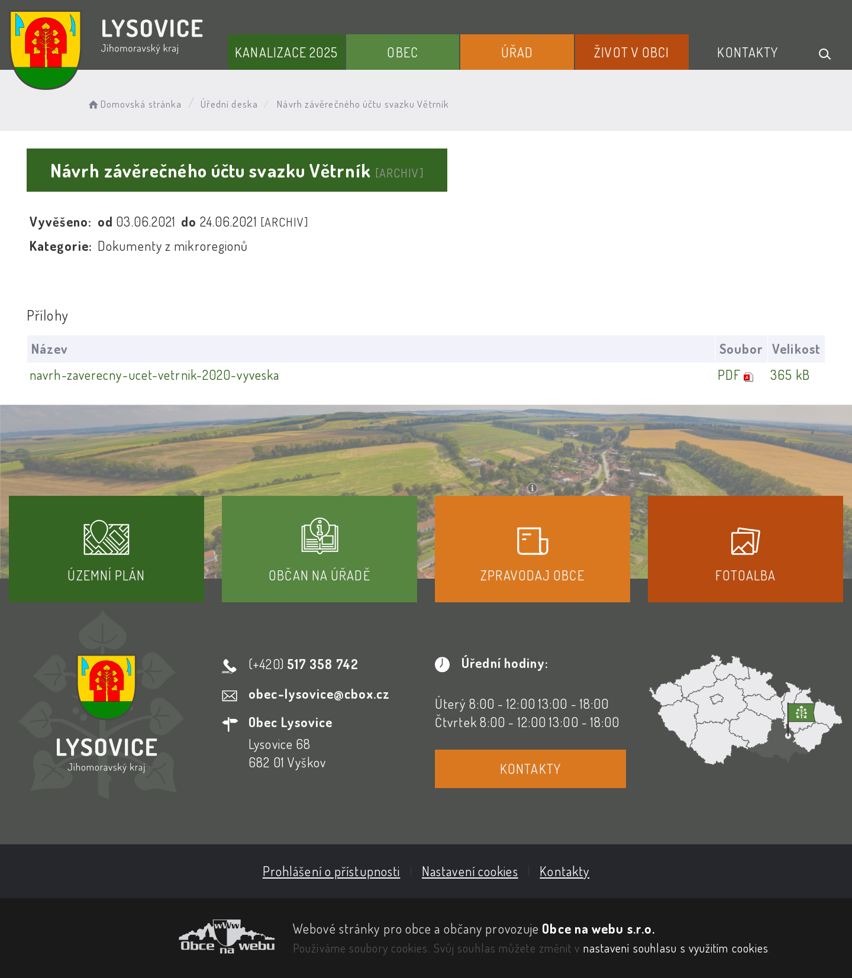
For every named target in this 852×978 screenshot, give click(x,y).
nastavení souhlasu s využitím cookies (676, 948)
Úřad (517, 52)
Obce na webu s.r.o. (598, 928)
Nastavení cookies (470, 871)
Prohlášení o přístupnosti (332, 871)
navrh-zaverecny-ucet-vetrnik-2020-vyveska (154, 374)
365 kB (790, 374)
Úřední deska (229, 104)
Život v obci (631, 52)
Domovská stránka (134, 104)
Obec (402, 52)
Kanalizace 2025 (286, 52)
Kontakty (747, 52)
